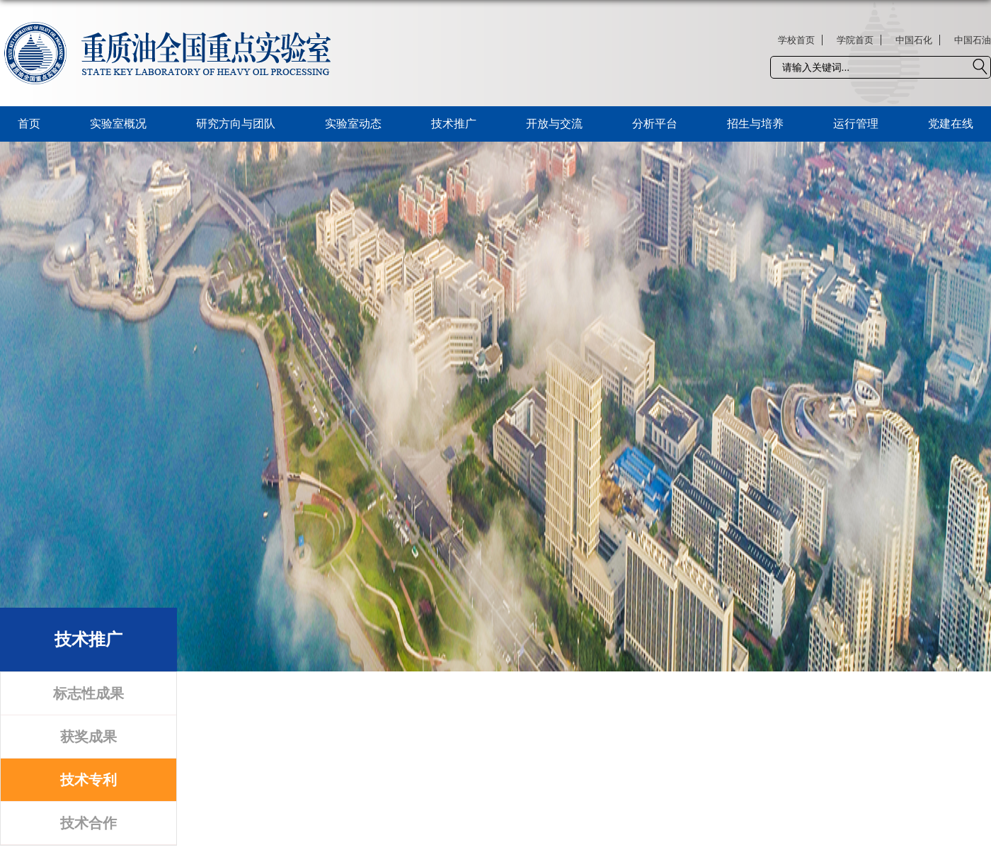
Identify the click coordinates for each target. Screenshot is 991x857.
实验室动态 (353, 124)
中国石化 (913, 40)
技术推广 (453, 124)
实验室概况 (118, 124)
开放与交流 (554, 124)
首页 (29, 124)
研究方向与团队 (235, 124)
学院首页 (855, 40)
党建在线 (950, 124)
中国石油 (972, 40)
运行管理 (855, 124)
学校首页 (796, 40)
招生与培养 (755, 124)
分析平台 (654, 124)
